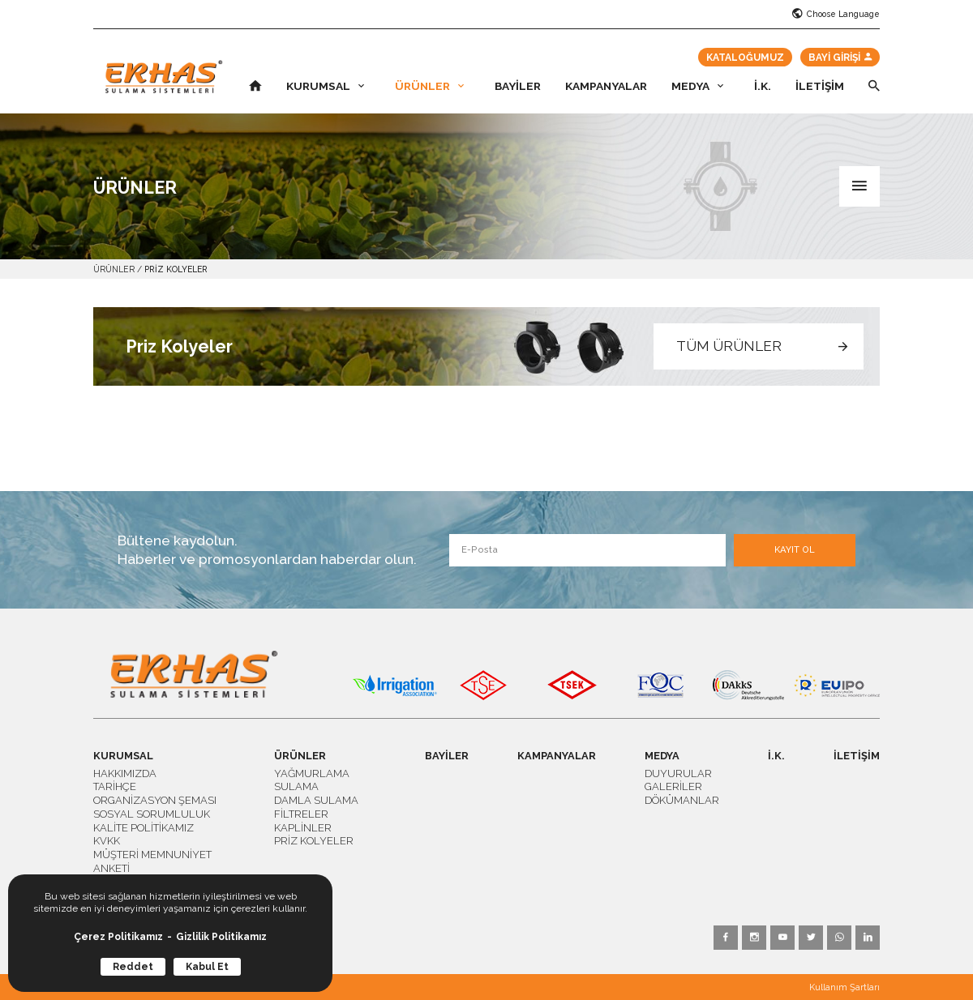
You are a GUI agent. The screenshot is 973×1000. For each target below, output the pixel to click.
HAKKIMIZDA (124, 773)
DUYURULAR (678, 773)
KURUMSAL (325, 86)
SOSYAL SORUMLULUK (151, 814)
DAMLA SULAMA (316, 800)
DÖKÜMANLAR (682, 800)
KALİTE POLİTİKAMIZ (143, 828)
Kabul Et (207, 966)
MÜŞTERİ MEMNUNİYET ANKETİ (152, 861)
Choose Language (836, 14)
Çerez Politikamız (118, 937)
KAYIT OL (794, 550)
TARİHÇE (114, 786)
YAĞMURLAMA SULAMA (311, 780)
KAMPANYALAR (606, 86)
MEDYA (697, 86)
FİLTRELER (301, 814)
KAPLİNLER (303, 828)
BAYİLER (518, 86)
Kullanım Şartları (844, 987)
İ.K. (762, 86)
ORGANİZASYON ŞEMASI (154, 800)
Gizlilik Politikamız (221, 937)
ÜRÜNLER (429, 86)
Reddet (133, 966)
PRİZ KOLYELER (176, 269)
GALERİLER (673, 786)
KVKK (106, 841)
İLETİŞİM (819, 86)
